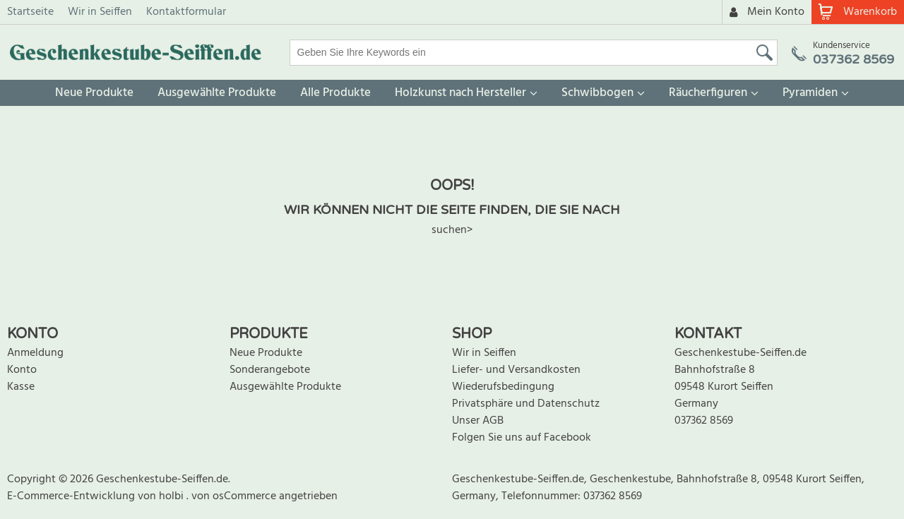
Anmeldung (35, 353)
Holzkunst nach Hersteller (460, 92)
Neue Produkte (94, 92)
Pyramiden (810, 92)
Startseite (30, 12)
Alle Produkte (335, 92)
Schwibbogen (597, 92)
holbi (172, 496)
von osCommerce (235, 496)
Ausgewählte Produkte (216, 92)
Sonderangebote (270, 370)
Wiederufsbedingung (503, 387)
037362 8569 (703, 421)
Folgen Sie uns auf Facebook (521, 438)
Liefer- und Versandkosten (516, 370)
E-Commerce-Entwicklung (72, 496)
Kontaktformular (186, 12)
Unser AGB (478, 421)
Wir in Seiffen (100, 12)
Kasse (21, 387)
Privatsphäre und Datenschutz (526, 404)
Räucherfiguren (708, 92)
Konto (22, 370)
